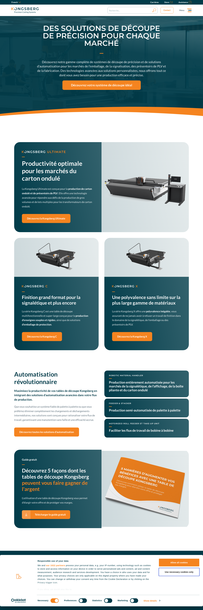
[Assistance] (185, 2)
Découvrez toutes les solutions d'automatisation (46, 432)
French (16, 2)
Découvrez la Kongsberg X (132, 336)
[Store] (168, 2)
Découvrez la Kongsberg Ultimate (46, 218)
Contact (167, 10)
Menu (181, 10)
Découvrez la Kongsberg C (42, 336)
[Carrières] (154, 2)
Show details (150, 604)
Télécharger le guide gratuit (50, 514)
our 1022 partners (55, 569)
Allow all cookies (179, 566)
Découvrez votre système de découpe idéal (101, 85)
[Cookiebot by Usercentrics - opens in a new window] (18, 604)
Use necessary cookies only (179, 575)
